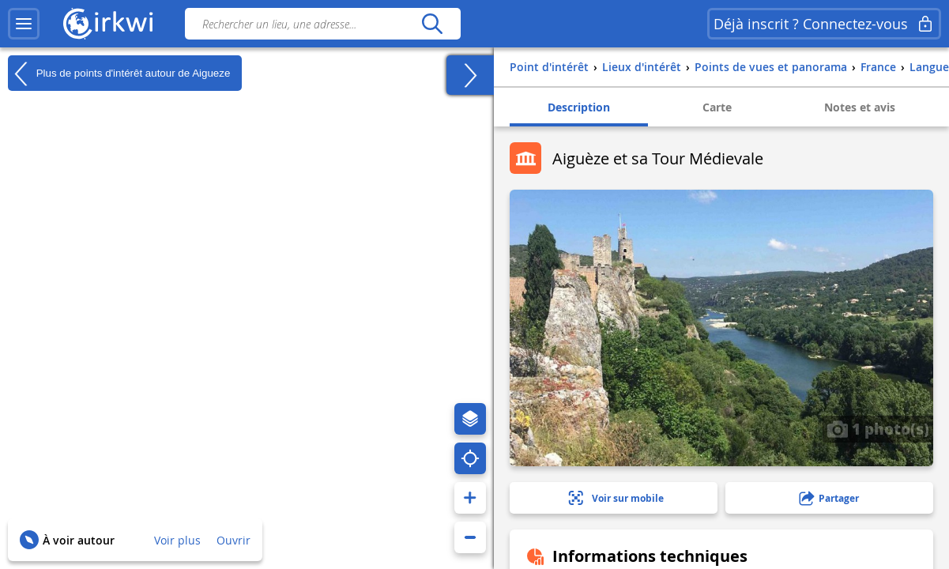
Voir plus (177, 540)
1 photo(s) (878, 428)
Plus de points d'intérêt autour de (119, 73)
